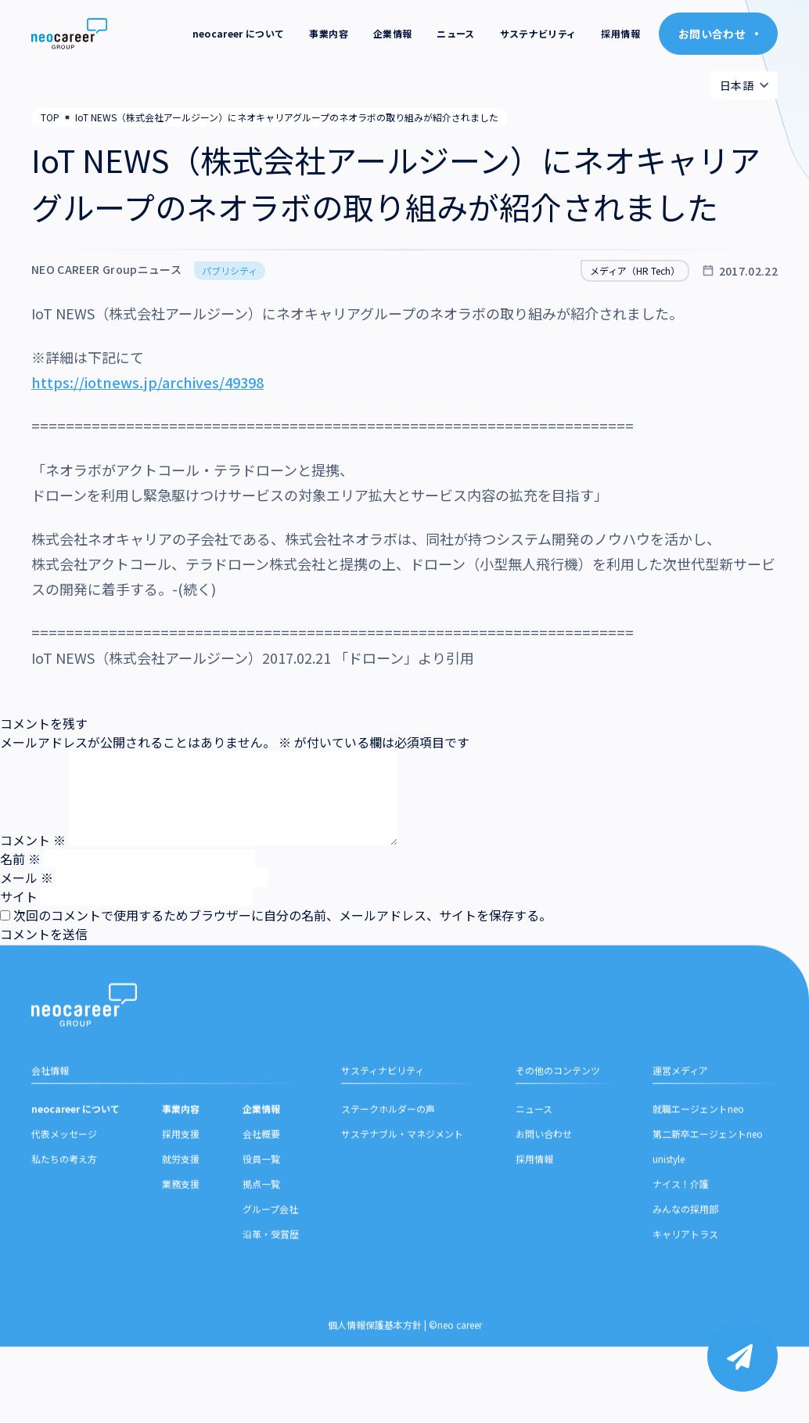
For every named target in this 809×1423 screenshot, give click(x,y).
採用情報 (620, 33)
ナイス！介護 (681, 1248)
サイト (19, 896)
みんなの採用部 (685, 1274)
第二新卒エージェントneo (708, 1198)
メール (26, 877)
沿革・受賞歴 (271, 1299)
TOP (50, 117)
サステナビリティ (538, 33)
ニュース (455, 33)
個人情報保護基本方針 (375, 1389)
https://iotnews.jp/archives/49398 (147, 382)
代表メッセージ (64, 1198)
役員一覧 (261, 1223)
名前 (20, 858)
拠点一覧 (261, 1248)
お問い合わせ (544, 1198)
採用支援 (181, 1198)
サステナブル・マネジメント (402, 1198)
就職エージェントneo (698, 1173)
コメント (33, 839)
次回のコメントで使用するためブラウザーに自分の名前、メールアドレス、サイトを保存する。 (282, 915)
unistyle (669, 1223)
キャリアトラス (685, 1299)
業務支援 (181, 1248)
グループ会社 (270, 1274)
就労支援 (181, 1223)
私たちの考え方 (64, 1223)
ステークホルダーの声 (388, 1173)
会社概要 (261, 1198)
